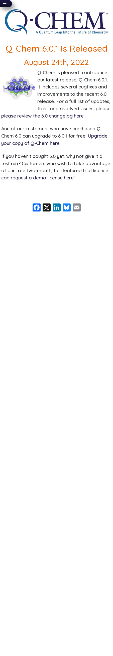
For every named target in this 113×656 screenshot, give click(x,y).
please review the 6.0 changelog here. (43, 116)
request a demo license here (42, 178)
